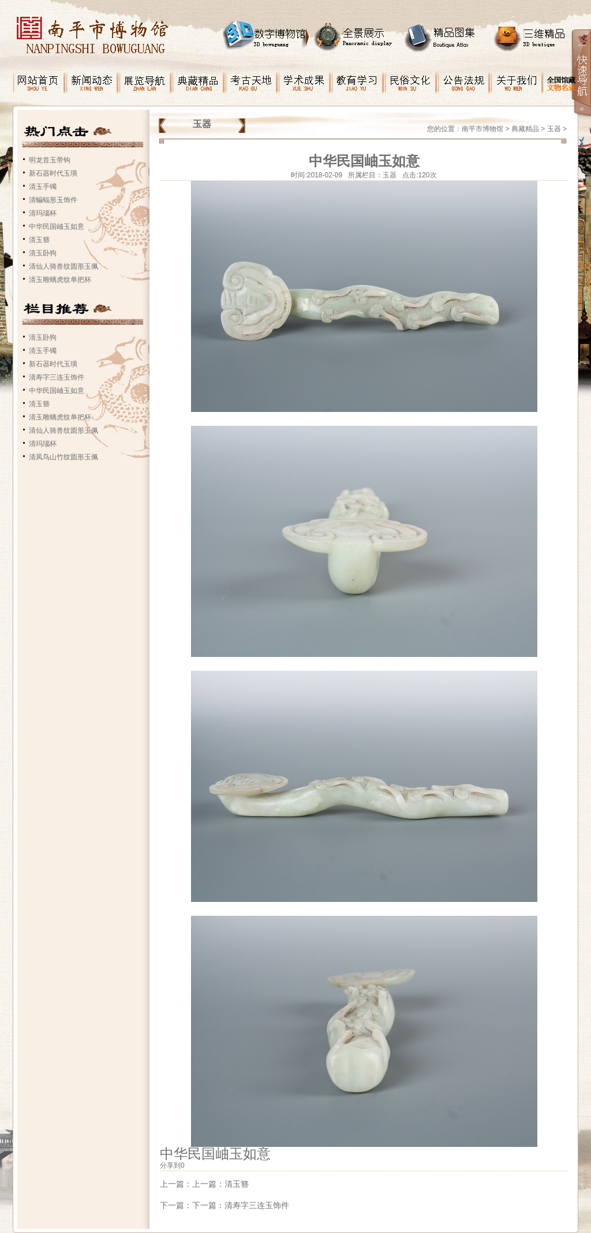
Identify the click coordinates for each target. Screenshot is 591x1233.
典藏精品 (525, 129)
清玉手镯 (43, 187)
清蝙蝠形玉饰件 (53, 200)
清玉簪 (39, 240)
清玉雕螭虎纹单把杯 (60, 280)
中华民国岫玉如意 (56, 226)
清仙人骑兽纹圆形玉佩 (63, 266)
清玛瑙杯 (43, 213)
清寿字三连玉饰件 (56, 377)
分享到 (170, 1165)
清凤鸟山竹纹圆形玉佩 (63, 457)
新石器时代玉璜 (53, 173)
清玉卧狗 (43, 253)
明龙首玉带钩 (49, 160)
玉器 (554, 129)
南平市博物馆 (482, 129)
